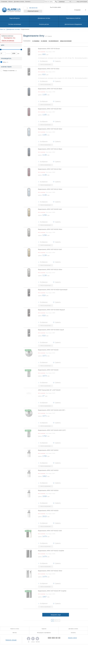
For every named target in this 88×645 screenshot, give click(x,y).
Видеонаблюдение (15, 18)
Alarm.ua (2, 29)
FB (28, 639)
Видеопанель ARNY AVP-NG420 (48, 370)
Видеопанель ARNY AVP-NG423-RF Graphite (52, 591)
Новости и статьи (14, 628)
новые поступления (65, 41)
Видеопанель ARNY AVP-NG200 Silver (50, 229)
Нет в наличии (45, 64)
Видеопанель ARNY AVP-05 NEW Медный (51, 309)
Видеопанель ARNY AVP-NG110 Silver (50, 189)
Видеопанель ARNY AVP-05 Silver (48, 68)
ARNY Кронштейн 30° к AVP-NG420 (49, 390)
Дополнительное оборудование (73, 24)
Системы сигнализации (14, 24)
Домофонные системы (44, 18)
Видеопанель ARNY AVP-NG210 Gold (50, 249)
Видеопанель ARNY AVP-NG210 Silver (50, 269)
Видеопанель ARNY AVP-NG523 (48, 470)
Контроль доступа (44, 24)
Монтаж (15, 632)
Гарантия (44, 628)
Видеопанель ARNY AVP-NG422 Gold (50, 530)
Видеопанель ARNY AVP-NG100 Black (50, 88)
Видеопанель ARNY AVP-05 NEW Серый (51, 329)
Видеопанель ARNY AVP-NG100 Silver (50, 129)
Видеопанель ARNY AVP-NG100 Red (49, 108)
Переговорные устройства (73, 18)
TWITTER (37, 639)
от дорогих (44, 41)
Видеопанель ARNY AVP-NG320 (48, 350)
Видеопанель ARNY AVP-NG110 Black (50, 149)
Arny (4, 62)
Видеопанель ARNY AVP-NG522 (48, 450)
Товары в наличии (8, 70)
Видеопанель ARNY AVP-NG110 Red (49, 169)
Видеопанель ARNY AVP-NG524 (48, 490)
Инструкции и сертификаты (44, 632)
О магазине (4, 1)
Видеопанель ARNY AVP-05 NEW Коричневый (52, 289)
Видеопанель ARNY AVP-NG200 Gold (50, 209)
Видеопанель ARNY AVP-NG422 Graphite (51, 550)
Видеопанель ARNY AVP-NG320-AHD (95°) (51, 410)
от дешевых (35, 41)
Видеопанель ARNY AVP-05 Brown (49, 48)
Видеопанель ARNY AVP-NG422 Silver (50, 570)
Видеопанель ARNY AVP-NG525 (48, 510)
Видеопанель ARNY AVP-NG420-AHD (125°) (52, 430)
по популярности (54, 41)
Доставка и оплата (19, 1)
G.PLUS (33, 639)
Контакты (27, 1)
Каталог (10, 1)
